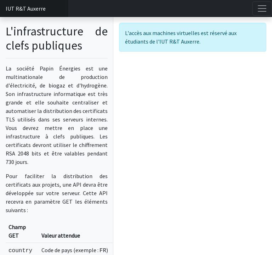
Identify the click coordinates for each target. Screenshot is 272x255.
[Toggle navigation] (262, 8)
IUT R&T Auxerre (26, 8)
